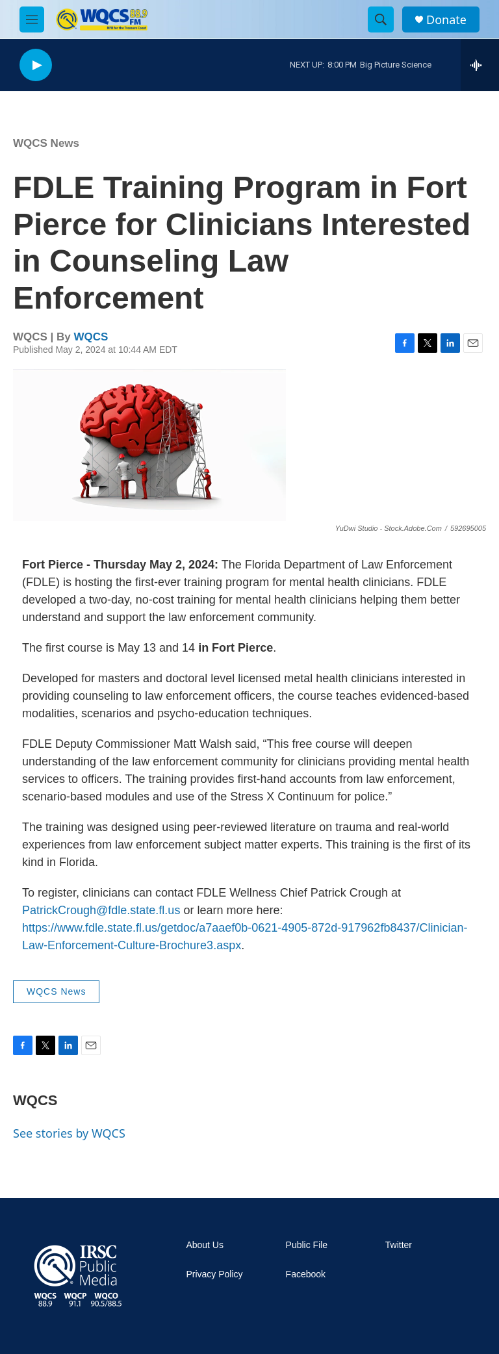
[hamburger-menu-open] (31, 19)
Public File (307, 1245)
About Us (205, 1245)
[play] (35, 65)
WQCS (91, 337)
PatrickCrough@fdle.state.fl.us (101, 910)
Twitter (398, 1245)
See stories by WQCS (69, 1133)
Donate (446, 20)
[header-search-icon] (381, 19)
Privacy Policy (214, 1274)
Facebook (306, 1274)
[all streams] (480, 65)
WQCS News (46, 143)
